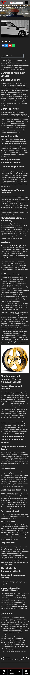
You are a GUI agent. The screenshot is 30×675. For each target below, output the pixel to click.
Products (11, 673)
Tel (19, 673)
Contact (26, 673)
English (13, 2)
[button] (26, 2)
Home (1, 14)
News (6, 14)
